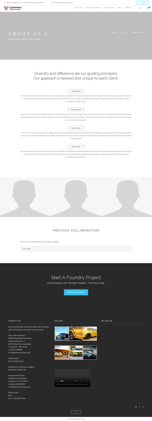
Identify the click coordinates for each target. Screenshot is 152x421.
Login (142, 2)
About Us (77, 8)
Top (76, 412)
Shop (118, 8)
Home (114, 32)
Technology (107, 8)
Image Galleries (91, 8)
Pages (125, 32)
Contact (128, 8)
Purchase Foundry (76, 292)
